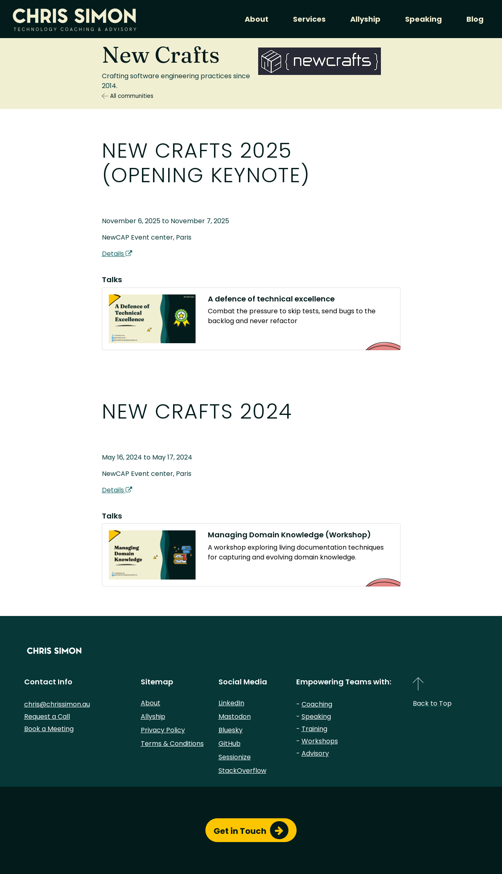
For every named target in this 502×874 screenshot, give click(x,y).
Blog (475, 19)
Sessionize (234, 757)
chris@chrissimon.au (57, 704)
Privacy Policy (163, 730)
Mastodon (234, 716)
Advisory (315, 753)
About (256, 19)
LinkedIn (231, 703)
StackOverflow (242, 770)
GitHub (229, 743)
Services (309, 19)
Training (314, 729)
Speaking (423, 19)
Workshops (320, 741)
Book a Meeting (49, 729)
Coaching (317, 704)
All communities (127, 96)
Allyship (365, 19)
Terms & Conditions (172, 743)
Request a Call (47, 716)
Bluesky (230, 730)
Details (117, 253)
